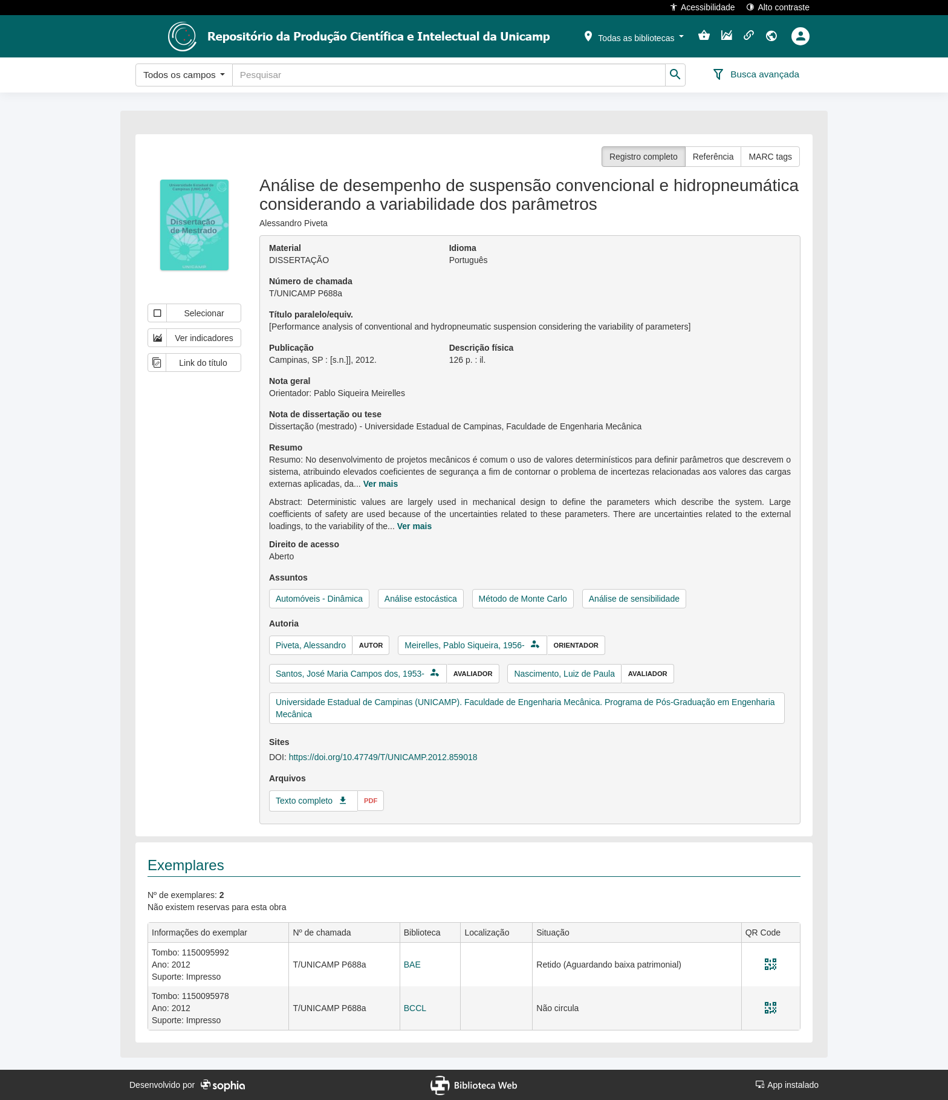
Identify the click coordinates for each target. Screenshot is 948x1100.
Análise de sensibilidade (634, 599)
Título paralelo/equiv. (311, 314)
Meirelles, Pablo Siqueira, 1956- (464, 645)
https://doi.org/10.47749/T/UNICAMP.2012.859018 (383, 757)
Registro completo (643, 156)
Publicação (291, 348)
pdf (370, 800)
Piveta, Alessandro (311, 645)
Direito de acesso (304, 544)
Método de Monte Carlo (523, 599)
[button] (633, 35)
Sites (279, 742)
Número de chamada (310, 281)
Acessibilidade (702, 6)
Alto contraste (778, 6)
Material (285, 248)
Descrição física (481, 348)
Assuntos (288, 577)
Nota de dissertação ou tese (325, 414)
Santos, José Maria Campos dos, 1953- (350, 674)
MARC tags (770, 156)
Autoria (284, 623)
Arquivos (287, 778)
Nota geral (289, 381)
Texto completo (304, 800)
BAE (412, 964)
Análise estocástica (421, 599)
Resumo (285, 447)
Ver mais (380, 484)
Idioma (462, 248)
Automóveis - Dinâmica (319, 599)
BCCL (415, 1008)
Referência (713, 156)
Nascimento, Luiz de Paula (564, 674)
